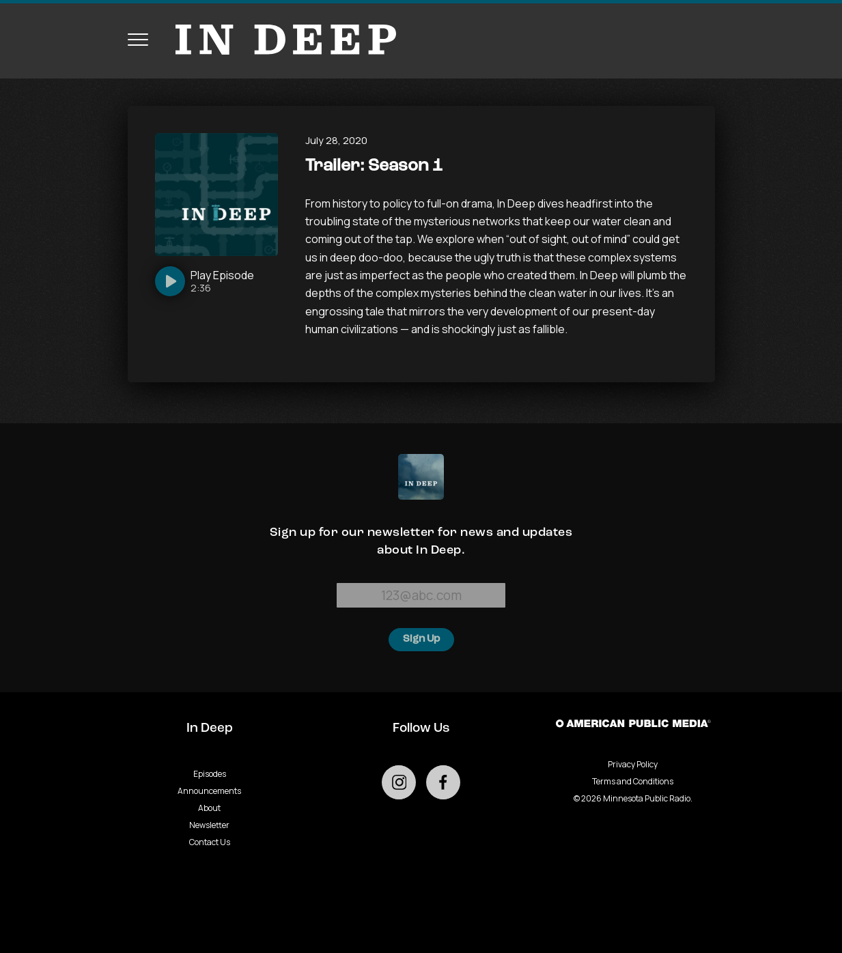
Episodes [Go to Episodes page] (209, 774)
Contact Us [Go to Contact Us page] (209, 842)
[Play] (204, 281)
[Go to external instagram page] (399, 782)
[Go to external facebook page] (443, 782)
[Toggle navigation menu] (138, 39)
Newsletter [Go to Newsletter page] (209, 825)
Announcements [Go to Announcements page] (209, 791)
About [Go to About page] (209, 808)
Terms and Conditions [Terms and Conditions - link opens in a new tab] (632, 781)
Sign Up (421, 639)
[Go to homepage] (279, 40)
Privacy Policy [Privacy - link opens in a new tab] (633, 764)
